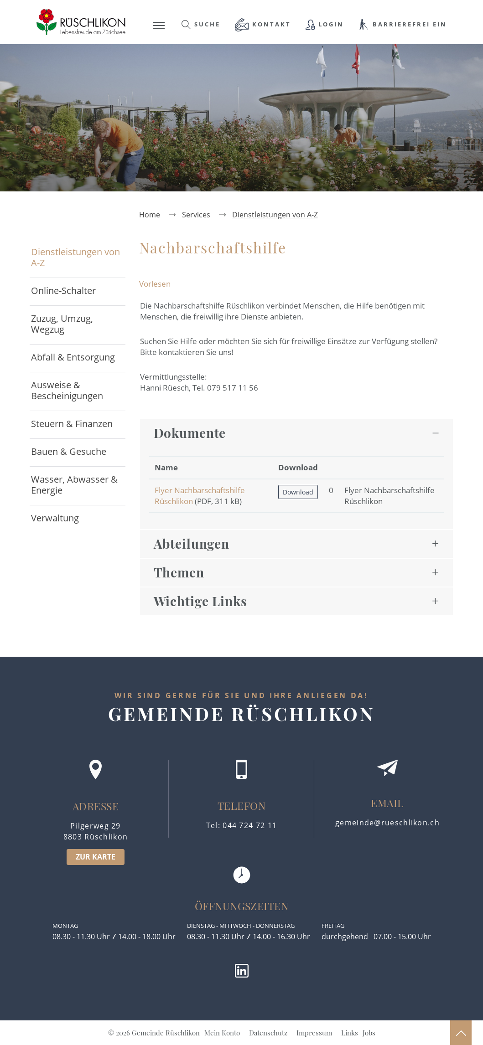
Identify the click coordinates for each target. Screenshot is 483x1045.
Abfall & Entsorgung (73, 357)
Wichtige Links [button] (200, 600)
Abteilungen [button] (192, 543)
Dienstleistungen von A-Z (75, 257)
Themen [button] (179, 572)
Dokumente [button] (190, 432)
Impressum (314, 1032)
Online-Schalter (63, 290)
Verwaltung (55, 518)
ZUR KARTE (95, 857)
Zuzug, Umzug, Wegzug (62, 323)
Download (298, 492)
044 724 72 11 (250, 825)
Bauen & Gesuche (68, 451)
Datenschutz (268, 1032)
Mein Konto (222, 1032)
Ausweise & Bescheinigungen (67, 390)
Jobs (369, 1032)
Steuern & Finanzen (72, 423)
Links (349, 1032)
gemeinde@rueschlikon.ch (387, 823)
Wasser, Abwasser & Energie (74, 484)
